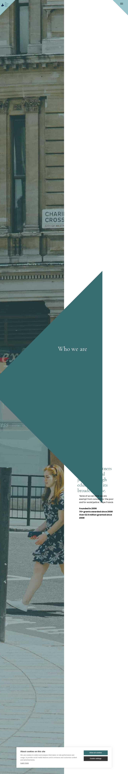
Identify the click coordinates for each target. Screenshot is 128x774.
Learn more (24, 763)
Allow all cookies (95, 753)
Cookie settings (95, 758)
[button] (123, 4)
